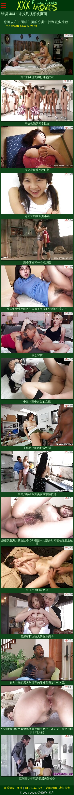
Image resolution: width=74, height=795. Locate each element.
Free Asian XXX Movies (20, 26)
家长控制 (64, 787)
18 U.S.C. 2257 (34, 787)
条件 (19, 787)
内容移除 (51, 787)
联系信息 (9, 787)
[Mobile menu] (3, 5)
